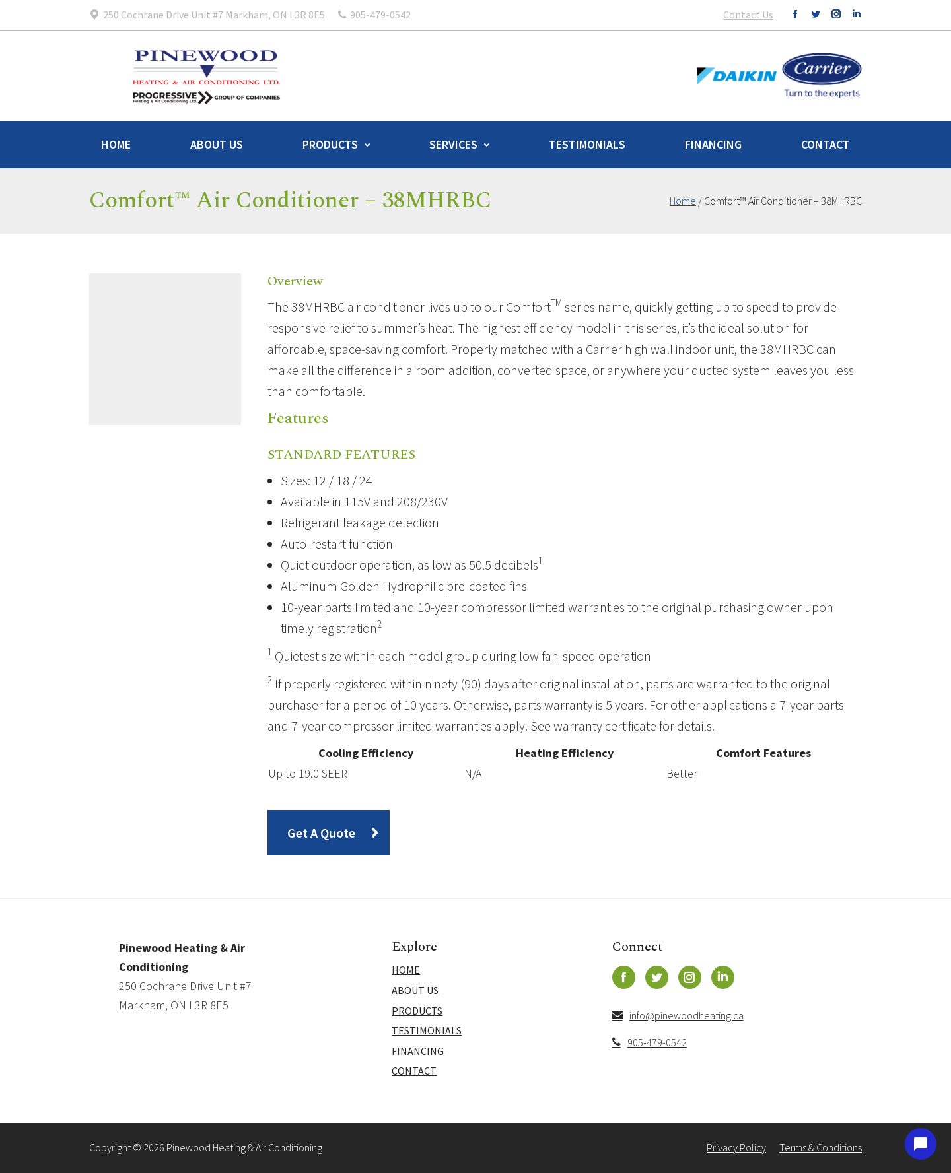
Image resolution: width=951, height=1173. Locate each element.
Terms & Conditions (820, 1147)
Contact (825, 144)
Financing (713, 144)
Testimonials (587, 144)
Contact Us (748, 14)
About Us (216, 144)
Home (116, 144)
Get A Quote (321, 832)
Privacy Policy (736, 1147)
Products (330, 144)
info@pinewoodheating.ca (678, 1015)
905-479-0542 (649, 1042)
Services (453, 144)
